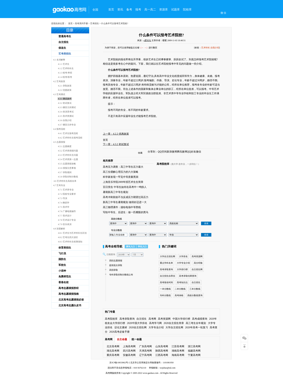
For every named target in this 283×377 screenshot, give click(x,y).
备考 (129, 9)
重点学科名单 (166, 263)
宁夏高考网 (194, 355)
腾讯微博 (182, 151)
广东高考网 (145, 346)
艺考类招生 (64, 53)
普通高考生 (64, 36)
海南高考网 (178, 355)
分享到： (153, 151)
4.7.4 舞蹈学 (63, 202)
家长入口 (130, 246)
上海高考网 (129, 346)
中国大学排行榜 (181, 318)
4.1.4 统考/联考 (65, 77)
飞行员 (62, 253)
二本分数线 (180, 289)
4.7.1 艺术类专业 (66, 189)
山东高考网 (161, 346)
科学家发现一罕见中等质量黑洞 (120, 177)
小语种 (62, 270)
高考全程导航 (113, 246)
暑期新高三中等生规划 (115, 192)
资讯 (120, 9)
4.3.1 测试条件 (64, 98)
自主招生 (63, 42)
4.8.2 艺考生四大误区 (68, 237)
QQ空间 (162, 151)
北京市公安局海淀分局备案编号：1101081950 (152, 362)
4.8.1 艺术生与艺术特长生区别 (72, 233)
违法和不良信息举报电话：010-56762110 (127, 368)
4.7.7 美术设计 (64, 215)
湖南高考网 (178, 350)
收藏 (140, 153)
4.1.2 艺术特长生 (66, 68)
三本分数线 (195, 289)
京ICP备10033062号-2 (119, 362)
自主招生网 (197, 269)
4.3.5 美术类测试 (66, 116)
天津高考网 (145, 350)
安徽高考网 (129, 355)
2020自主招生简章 (174, 323)
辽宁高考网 (145, 355)
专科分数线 (165, 295)
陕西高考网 (161, 350)
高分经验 (198, 263)
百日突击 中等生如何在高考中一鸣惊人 (125, 187)
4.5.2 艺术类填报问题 (68, 150)
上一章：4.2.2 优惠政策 (116, 133)
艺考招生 (94, 23)
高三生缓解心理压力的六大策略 (120, 172)
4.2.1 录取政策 (64, 85)
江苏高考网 (178, 346)
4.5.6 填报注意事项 (67, 168)
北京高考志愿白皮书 (69, 305)
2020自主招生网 (138, 327)
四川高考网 (129, 350)
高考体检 (179, 295)
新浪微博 (172, 151)
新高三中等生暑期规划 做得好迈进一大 (125, 202)
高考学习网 (155, 323)
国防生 (62, 259)
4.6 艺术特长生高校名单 (65, 181)
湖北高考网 (113, 350)
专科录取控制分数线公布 (120, 274)
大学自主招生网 (167, 256)
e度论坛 (147, 40)
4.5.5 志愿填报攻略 (67, 163)
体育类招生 (64, 247)
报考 (138, 9)
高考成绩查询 (199, 318)
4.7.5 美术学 (63, 207)
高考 (108, 373)
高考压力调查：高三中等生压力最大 (123, 166)
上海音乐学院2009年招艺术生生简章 (123, 182)
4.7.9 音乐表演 (64, 224)
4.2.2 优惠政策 (64, 90)
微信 (198, 151)
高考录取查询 (166, 269)
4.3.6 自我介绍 (64, 120)
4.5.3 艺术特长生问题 (68, 155)
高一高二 (150, 9)
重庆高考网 (113, 355)
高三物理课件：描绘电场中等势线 (122, 207)
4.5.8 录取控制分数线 (68, 176)
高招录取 (113, 270)
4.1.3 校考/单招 (65, 72)
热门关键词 (169, 246)
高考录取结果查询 (187, 276)
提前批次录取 (115, 265)
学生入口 (142, 246)
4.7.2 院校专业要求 (67, 194)
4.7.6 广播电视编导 (67, 211)
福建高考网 (194, 350)
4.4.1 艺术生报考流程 (68, 133)
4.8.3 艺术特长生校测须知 (70, 241)
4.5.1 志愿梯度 (64, 146)
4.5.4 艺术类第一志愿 (68, 159)
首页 (111, 9)
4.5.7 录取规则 (64, 172)
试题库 (175, 9)
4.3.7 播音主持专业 (67, 124)
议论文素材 (120, 327)
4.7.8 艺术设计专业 (67, 220)
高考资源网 (197, 256)
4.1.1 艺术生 (63, 64)
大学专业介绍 (183, 263)
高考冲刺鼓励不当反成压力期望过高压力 (125, 197)
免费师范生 (64, 276)
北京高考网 (113, 346)
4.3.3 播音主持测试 (67, 107)
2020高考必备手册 (119, 331)
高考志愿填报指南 (68, 294)
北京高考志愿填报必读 (71, 299)
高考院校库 (163, 164)
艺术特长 (205, 47)
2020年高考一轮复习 (196, 327)
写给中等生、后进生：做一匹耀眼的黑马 (125, 212)
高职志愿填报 (115, 260)
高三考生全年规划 (196, 323)
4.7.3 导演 (62, 198)
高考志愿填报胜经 (68, 288)
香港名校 (63, 282)
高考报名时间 (166, 282)
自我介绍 (214, 47)
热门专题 (110, 311)
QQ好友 (191, 151)
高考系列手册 (81, 23)
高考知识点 (182, 282)
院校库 (187, 9)
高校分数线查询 (195, 295)
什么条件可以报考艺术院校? (161, 35)
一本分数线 (165, 289)
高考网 (152, 318)
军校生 (62, 265)
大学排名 (183, 256)
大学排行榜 (182, 269)
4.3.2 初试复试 (64, 103)
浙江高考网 (194, 346)
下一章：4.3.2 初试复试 (116, 144)
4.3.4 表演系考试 (66, 111)
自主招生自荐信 (167, 276)
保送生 (62, 48)
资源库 (163, 9)
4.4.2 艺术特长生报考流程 (70, 137)
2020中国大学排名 (137, 323)
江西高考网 (161, 355)
